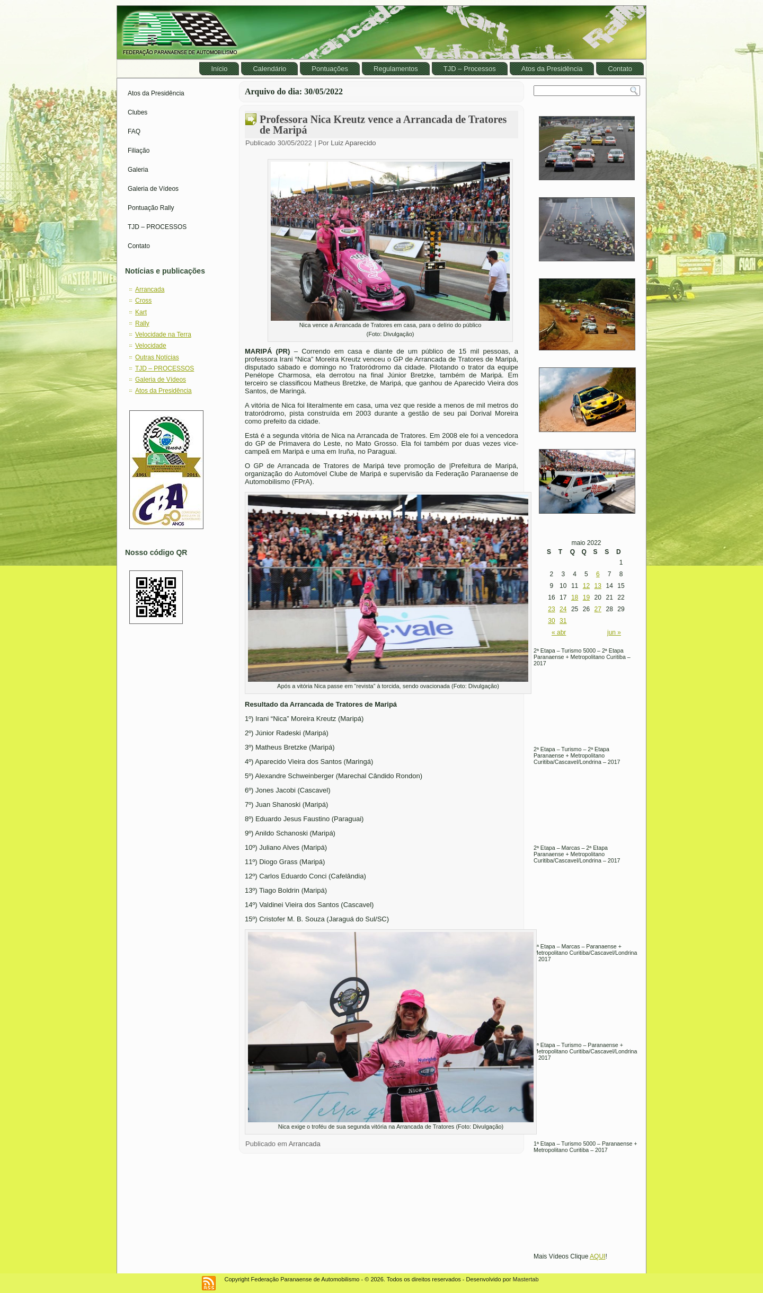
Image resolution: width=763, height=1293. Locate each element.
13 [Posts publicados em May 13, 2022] (598, 586)
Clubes (137, 112)
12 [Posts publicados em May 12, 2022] (586, 586)
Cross (143, 300)
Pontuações (330, 69)
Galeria (138, 169)
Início (219, 69)
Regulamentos (396, 69)
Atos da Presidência (552, 69)
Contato (620, 69)
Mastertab (526, 1279)
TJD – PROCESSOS (157, 227)
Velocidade (150, 345)
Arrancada (149, 289)
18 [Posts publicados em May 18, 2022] (574, 597)
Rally (142, 323)
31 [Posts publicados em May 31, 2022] (563, 620)
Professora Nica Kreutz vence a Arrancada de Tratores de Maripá (383, 124)
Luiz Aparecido (353, 143)
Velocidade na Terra (163, 334)
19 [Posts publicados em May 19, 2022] (586, 597)
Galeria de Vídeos (153, 188)
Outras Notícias (157, 357)
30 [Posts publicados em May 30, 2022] (551, 620)
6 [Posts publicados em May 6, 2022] (598, 574)
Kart (141, 312)
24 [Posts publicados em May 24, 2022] (563, 609)
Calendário (269, 69)
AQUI (597, 1256)
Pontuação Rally (151, 208)
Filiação (138, 150)
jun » (614, 632)
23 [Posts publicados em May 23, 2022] (551, 609)
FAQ (134, 131)
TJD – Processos (469, 69)
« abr (559, 632)
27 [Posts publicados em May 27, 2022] (598, 609)
